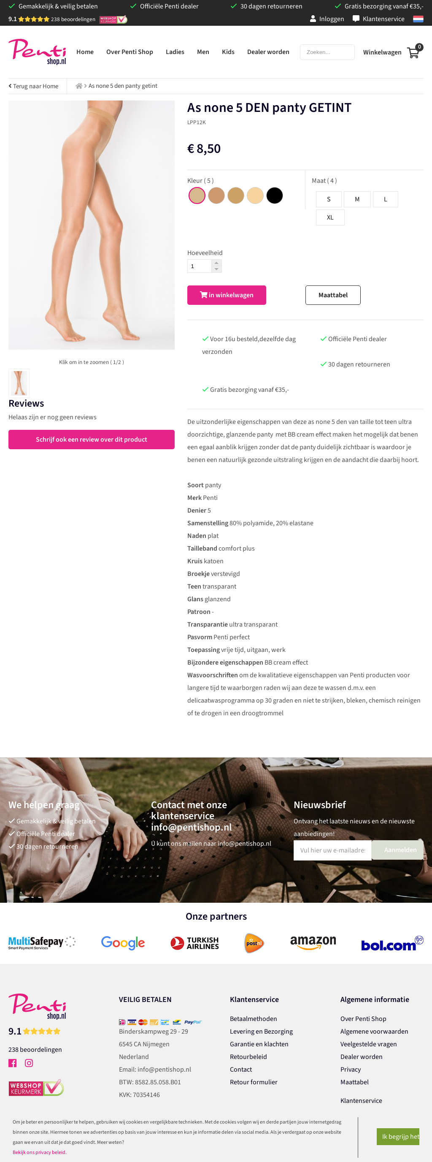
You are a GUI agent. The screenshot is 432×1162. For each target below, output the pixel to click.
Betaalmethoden (253, 1019)
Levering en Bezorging (261, 1031)
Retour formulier (254, 1082)
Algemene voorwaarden (374, 1031)
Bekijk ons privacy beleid (39, 1152)
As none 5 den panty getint (123, 85)
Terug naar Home (33, 86)
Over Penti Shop (363, 1019)
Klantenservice (379, 19)
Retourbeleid (248, 1057)
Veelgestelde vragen (368, 1044)
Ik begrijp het (400, 1136)
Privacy (350, 1069)
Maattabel (333, 295)
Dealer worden (361, 1057)
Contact (241, 1069)
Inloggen (327, 19)
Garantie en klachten (259, 1044)
